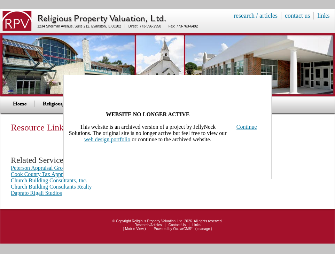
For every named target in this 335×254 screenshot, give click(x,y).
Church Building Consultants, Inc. (49, 180)
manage (203, 229)
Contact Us (177, 225)
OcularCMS (182, 229)
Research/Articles (148, 225)
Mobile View (134, 229)
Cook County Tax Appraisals (43, 174)
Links (197, 225)
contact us (297, 15)
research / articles (256, 15)
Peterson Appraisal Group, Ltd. (45, 168)
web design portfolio (107, 139)
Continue (246, 127)
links (323, 15)
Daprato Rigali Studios (36, 193)
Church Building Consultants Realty (51, 187)
